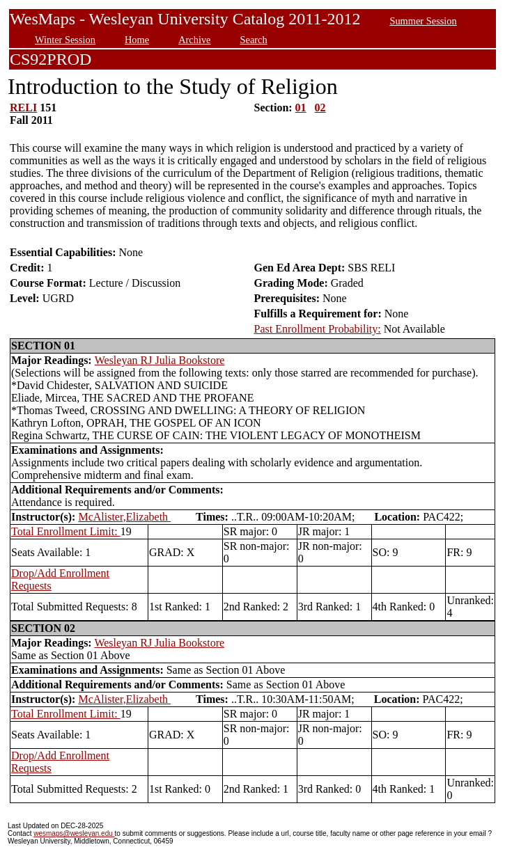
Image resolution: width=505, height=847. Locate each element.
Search (253, 39)
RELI (23, 107)
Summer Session (422, 20)
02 (320, 107)
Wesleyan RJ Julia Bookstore (160, 360)
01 (300, 107)
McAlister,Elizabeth (124, 517)
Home (137, 39)
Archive (194, 39)
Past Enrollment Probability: (317, 329)
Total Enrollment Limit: (66, 531)
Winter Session (65, 39)
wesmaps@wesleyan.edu (73, 833)
